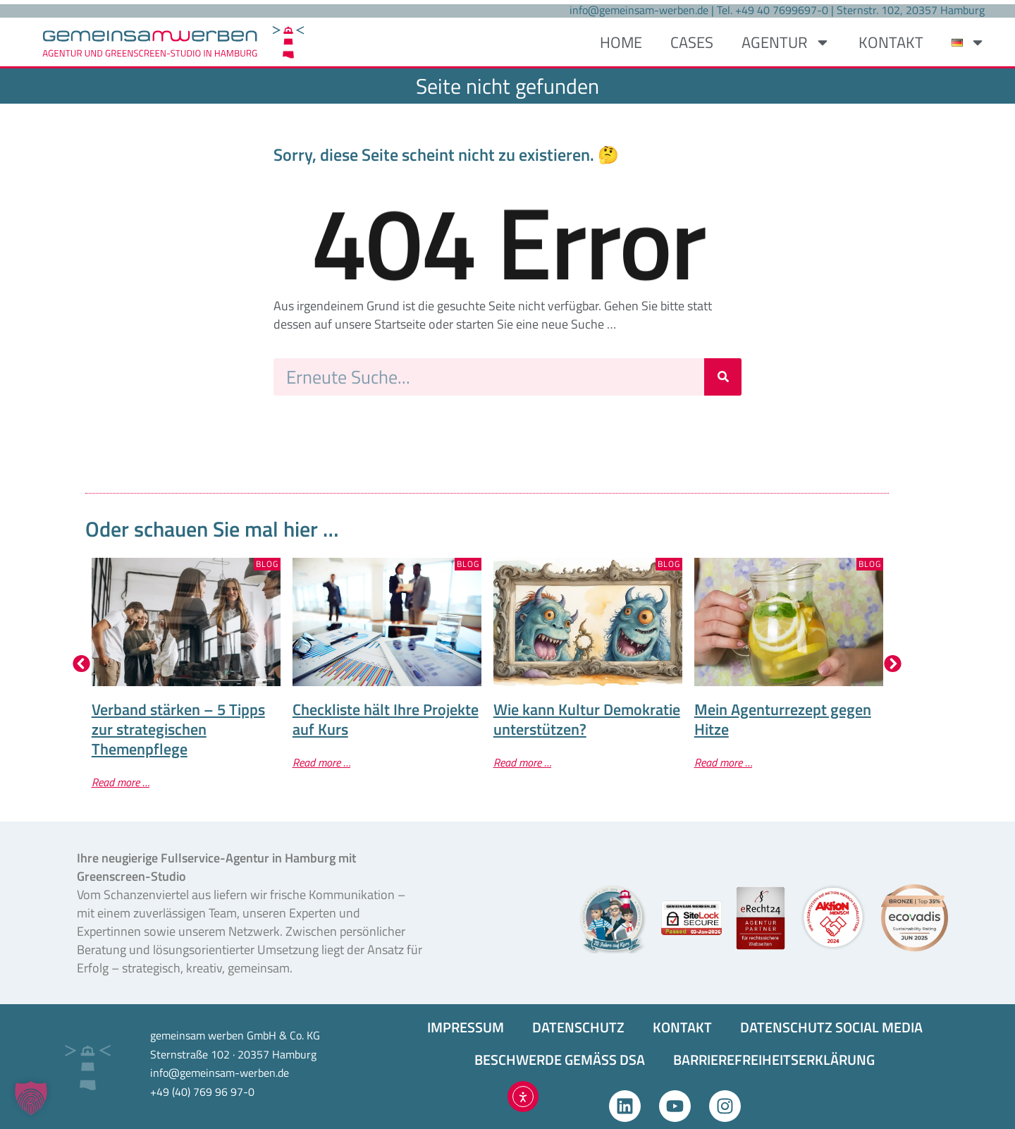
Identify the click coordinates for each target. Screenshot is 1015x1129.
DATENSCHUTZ (578, 1027)
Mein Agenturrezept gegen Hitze (782, 719)
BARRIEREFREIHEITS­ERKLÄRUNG (774, 1059)
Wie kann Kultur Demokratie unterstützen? (586, 719)
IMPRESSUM (465, 1027)
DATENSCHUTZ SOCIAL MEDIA (831, 1027)
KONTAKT (891, 42)
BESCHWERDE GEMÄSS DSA (559, 1059)
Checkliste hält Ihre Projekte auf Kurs (386, 719)
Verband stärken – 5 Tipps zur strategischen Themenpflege (178, 729)
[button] (81, 664)
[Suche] (723, 377)
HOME (621, 42)
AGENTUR (786, 42)
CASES (691, 42)
